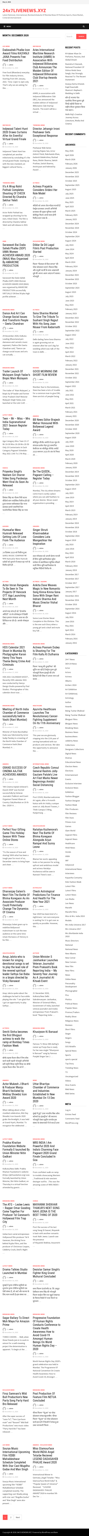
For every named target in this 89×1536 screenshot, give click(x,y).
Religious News (72, 1020)
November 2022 (72, 322)
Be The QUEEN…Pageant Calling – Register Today (43, 475)
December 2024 (72, 223)
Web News (69, 1089)
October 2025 (71, 180)
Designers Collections (74, 749)
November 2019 (72, 476)
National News (71, 949)
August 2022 (70, 334)
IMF (66, 860)
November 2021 (72, 373)
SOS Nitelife (70, 1046)
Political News (71, 1003)
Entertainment (71, 775)
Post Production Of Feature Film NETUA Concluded (44, 1397)
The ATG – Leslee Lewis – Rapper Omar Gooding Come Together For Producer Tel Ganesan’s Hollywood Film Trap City (16, 1213)
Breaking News (8, 310)
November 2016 (72, 600)
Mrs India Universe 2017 (75, 924)
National (69, 945)
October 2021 (71, 377)
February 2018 (71, 566)
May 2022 (69, 347)
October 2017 (71, 583)
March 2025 (70, 210)
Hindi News (70, 847)
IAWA (4, 241)
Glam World (70, 830)
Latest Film (70, 886)
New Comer (70, 957)
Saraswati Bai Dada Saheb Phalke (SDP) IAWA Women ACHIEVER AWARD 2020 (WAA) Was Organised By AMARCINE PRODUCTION (16, 255)
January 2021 (71, 416)
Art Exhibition (71, 689)
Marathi (68, 907)
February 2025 (71, 215)
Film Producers (71, 809)
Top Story (69, 1063)
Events (68, 779)
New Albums (70, 953)
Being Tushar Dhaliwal (74, 710)
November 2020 (72, 424)
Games (68, 826)
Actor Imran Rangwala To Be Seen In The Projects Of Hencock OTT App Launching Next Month (16, 592)
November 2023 (72, 279)
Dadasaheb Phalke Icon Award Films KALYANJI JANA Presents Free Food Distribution (16, 55)
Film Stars (69, 817)
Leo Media (69, 899)
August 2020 (70, 437)
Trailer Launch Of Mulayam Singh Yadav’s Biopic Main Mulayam (16, 375)
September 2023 (72, 287)
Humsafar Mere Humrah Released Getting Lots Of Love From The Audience (14, 535)
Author (36, 953)
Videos (5, 468)
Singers (36, 526)
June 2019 (69, 497)
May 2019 (69, 501)
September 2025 (72, 185)
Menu (7, 26)
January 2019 (71, 518)
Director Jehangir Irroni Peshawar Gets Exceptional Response (46, 132)
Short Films (70, 1029)
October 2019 (71, 480)
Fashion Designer (72, 800)
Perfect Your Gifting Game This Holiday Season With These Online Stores (14, 835)
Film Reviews (71, 813)
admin (11, 65)
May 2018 (69, 553)
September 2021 (72, 382)
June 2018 (69, 548)
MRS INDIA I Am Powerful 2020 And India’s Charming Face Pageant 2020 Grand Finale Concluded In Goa (45, 1151)
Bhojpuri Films (71, 719)
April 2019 (69, 506)
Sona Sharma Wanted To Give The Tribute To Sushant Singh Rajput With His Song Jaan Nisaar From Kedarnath (46, 320)
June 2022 (69, 343)
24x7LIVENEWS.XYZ (24, 10)
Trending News (39, 125)
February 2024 (71, 266)
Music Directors (72, 940)
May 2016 (69, 625)
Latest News (7, 415)
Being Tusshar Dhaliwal (75, 715)
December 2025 (72, 172)
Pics (67, 995)
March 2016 (70, 634)
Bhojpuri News (71, 723)
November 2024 (72, 228)
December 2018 (72, 523)
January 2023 (71, 313)
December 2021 (72, 369)
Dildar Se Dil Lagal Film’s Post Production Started (46, 248)
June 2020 (69, 446)
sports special (71, 1059)
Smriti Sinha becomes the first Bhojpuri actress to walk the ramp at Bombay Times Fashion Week (16, 1038)
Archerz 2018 (70, 685)
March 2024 (70, 262)
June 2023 (69, 300)
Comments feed (72, 1118)
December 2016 (72, 595)
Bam (56, 1532)
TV (66, 1072)
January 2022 (71, 364)
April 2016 (69, 630)
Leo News (6, 46)
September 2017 (72, 587)
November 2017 (72, 578)
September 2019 (72, 484)
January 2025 (71, 219)
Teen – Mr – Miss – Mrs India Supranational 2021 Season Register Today (16, 424)
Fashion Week (71, 805)
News (35, 1080)
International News (41, 764)
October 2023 (71, 283)
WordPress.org (71, 1123)
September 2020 (72, 433)
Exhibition (69, 792)
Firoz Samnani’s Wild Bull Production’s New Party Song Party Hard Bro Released (16, 1399)
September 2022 (72, 330)
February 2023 (71, 309)
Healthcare (37, 706)
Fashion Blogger (72, 796)
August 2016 (70, 613)
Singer (68, 1033)
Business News (71, 732)
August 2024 (70, 240)
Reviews (36, 368)
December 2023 (72, 275)
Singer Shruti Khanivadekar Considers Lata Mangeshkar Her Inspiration (42, 536)
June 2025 (69, 198)
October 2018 (71, 531)
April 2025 (69, 206)
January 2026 (71, 168)
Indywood (37, 46)
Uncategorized (39, 826)
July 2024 (69, 245)
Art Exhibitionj (71, 693)
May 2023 (69, 305)
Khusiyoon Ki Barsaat (45, 1031)
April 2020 (69, 454)
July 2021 (69, 390)
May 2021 (69, 399)
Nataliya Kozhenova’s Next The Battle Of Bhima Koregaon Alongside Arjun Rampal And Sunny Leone (45, 838)
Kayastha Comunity (73, 877)
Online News (70, 979)
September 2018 (72, 536)
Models (68, 920)
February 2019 (71, 514)
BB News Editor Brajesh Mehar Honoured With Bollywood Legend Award (46, 425)
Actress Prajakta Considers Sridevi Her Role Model (45, 190)
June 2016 (69, 621)
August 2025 (70, 189)
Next (18, 1517)
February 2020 (71, 463)
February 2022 (71, 360)
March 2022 (70, 356)
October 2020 (71, 429)
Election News (71, 766)
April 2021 (69, 403)
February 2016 (71, 638)
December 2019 (72, 471)
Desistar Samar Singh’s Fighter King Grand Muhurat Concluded (46, 1273)
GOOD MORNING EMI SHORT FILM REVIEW (45, 373)
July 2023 (69, 296)
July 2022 (69, 339)
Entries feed (70, 1114)
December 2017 (72, 574)
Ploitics (68, 999)
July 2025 (69, 193)
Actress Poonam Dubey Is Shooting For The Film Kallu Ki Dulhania (46, 651)
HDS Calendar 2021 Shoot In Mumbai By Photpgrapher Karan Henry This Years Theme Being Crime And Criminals (16, 656)
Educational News (73, 762)
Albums (6, 526)
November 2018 (72, 527)
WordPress (46, 1532)
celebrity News (71, 740)
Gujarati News (71, 839)
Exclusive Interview (73, 783)
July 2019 (69, 493)
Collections (70, 745)
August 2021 (70, 386)
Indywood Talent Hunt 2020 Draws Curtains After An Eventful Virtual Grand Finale (15, 134)
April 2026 (69, 155)
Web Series (70, 1093)
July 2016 (69, 617)
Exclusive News (39, 241)
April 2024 (69, 257)
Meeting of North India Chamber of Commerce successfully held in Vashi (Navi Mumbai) (16, 714)
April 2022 (69, 352)
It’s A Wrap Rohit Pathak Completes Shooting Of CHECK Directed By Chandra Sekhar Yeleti (14, 193)
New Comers (70, 962)
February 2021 (71, 412)
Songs (35, 1201)
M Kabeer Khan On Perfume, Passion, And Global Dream (75, 56)
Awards (36, 416)
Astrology (37, 888)
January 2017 (71, 591)
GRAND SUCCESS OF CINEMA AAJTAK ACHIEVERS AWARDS (15, 771)
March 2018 (70, 561)
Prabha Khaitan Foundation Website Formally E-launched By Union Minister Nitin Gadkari (16, 1149)
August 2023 (70, 292)
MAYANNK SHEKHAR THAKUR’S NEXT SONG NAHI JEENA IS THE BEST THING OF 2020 (46, 1210)
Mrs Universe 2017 (73, 929)
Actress (36, 183)
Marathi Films (71, 912)
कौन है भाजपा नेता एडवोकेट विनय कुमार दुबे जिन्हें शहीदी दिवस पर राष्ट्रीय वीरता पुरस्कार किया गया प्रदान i (75, 103)
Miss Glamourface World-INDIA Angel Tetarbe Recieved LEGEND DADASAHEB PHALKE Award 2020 (45, 1455)
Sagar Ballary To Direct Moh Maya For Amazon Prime (16, 1321)
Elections (69, 770)
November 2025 (72, 176)
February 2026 (71, 163)
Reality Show (70, 1016)
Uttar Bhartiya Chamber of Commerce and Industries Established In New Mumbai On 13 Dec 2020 (46, 1092)
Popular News (71, 1008)
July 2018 (69, 544)
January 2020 (71, 467)
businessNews (71, 736)
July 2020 (69, 441)
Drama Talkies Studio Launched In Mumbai (15, 1271)
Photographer (71, 991)
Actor (67, 668)
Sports (68, 1055)
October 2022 (71, 326)
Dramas (68, 757)
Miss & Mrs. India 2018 (75, 916)
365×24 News (71, 663)
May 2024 (69, 253)
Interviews (69, 873)
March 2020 (70, 459)
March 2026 (70, 159)
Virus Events (70, 1085)
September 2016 (72, 608)
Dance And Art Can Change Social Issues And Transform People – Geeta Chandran (15, 318)
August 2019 (70, 489)
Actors (6, 581)
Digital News (70, 753)
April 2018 (69, 557)
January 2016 (71, 643)
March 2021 (70, 407)
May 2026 (69, 151)
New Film (69, 966)
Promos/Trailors (72, 1012)
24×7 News (70, 659)
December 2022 (72, 317)
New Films (69, 970)
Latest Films (70, 890)
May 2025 (69, 202)
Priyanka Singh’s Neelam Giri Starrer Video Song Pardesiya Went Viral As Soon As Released (16, 478)
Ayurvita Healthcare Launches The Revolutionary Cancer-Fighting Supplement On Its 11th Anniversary (46, 716)
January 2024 (71, 270)
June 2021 (69, 394)
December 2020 (72, 420)
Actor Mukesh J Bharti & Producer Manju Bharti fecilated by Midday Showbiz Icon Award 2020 (16, 1090)
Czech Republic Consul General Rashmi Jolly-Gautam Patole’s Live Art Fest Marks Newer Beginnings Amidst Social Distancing (46, 776)
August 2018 (70, 540)
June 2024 (69, 249)
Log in (68, 1110)
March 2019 (70, 510)
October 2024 (71, 232)
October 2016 (71, 604)
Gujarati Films (71, 835)
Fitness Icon (70, 822)
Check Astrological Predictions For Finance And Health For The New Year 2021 (46, 896)
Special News (71, 1050)
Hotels (68, 852)
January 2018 (71, 570)
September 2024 (72, 236)
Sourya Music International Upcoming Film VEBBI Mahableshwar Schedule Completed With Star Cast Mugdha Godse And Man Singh (16, 1459)
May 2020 (69, 450)
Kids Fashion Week (73, 882)
